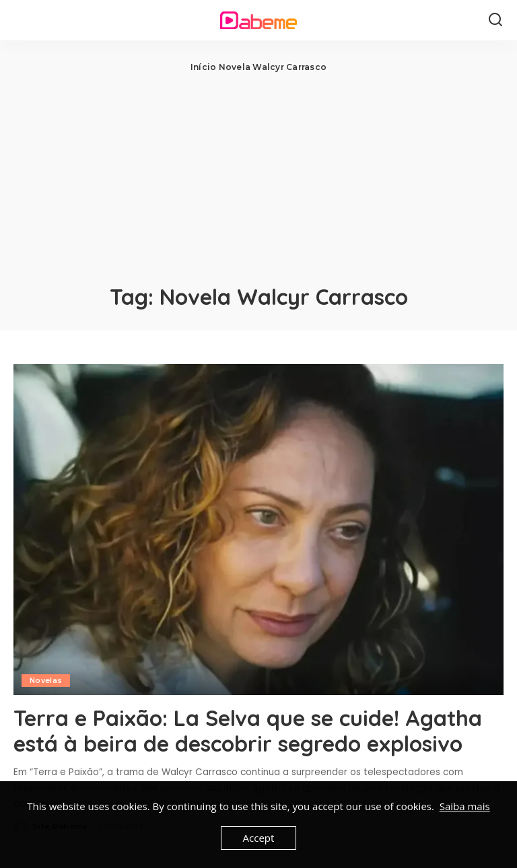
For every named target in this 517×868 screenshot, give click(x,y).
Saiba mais (465, 806)
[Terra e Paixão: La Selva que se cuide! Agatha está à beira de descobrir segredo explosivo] (258, 529)
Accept (259, 837)
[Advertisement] (258, 175)
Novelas (46, 680)
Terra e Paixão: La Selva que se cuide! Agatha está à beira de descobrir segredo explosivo (247, 730)
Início (203, 67)
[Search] (495, 20)
